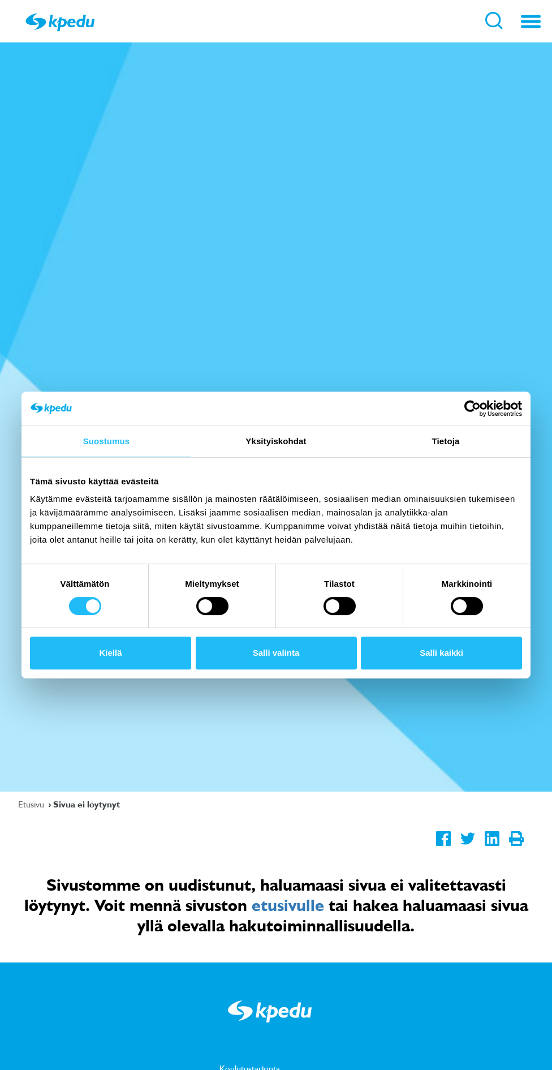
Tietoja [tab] (446, 441)
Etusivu (32, 804)
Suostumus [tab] (106, 441)
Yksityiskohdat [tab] (275, 441)
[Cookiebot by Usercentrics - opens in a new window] (472, 408)
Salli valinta (276, 653)
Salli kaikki (441, 653)
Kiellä (110, 653)
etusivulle (288, 905)
